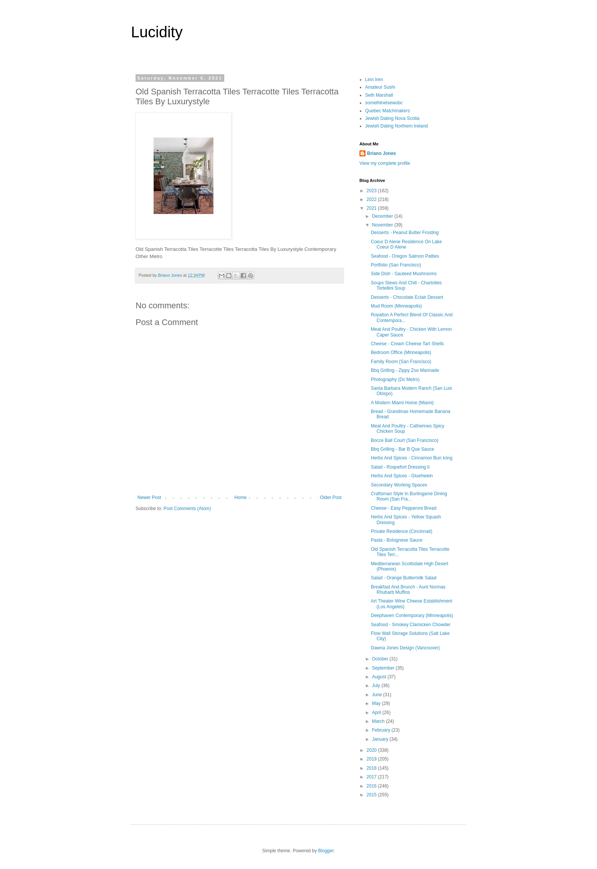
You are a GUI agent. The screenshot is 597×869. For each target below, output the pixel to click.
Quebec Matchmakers (387, 110)
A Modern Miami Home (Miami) (402, 402)
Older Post (331, 497)
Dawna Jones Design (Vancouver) (405, 648)
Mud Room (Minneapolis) (396, 306)
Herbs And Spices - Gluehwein (402, 475)
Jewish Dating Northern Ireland (396, 126)
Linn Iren (374, 79)
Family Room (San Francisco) (401, 361)
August (380, 676)
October (380, 659)
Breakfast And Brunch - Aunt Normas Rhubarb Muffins (408, 589)
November (383, 225)
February (381, 730)
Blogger (326, 850)
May (377, 703)
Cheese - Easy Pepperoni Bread (403, 508)
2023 (372, 190)
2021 (372, 208)
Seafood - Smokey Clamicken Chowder (410, 624)
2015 (372, 794)
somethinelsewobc (384, 102)
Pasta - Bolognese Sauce (396, 540)
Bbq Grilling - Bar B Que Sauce (402, 449)
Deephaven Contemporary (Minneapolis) (412, 615)
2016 (372, 786)
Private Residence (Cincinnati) (401, 531)
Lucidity (157, 32)
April (377, 712)
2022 (372, 199)
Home (241, 497)
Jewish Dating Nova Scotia (392, 118)
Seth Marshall (379, 95)
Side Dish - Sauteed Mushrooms (404, 273)
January (380, 739)
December (383, 216)
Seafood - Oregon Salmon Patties (405, 256)
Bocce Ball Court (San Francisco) (404, 440)
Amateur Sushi (380, 87)
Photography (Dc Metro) (395, 379)
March (379, 721)
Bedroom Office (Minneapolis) (401, 352)
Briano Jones (381, 153)
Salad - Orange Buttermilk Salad (403, 577)
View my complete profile (384, 163)
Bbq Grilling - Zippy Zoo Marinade (405, 370)
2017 (372, 777)
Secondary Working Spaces (399, 485)
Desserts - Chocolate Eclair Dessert (407, 297)
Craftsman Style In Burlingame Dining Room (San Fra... (409, 496)
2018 (372, 768)
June (377, 694)
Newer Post (149, 497)
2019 (372, 759)
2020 (372, 750)
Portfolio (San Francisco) (396, 265)
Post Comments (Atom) (187, 508)
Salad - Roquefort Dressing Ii (400, 467)
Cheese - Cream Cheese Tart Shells (407, 343)
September (384, 668)
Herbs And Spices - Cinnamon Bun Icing (411, 458)
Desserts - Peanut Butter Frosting (405, 232)
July (377, 685)
